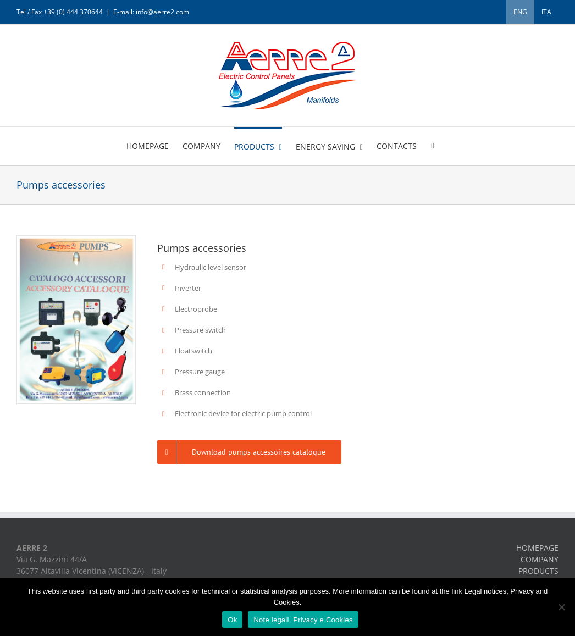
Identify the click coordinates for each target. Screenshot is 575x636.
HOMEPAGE (537, 548)
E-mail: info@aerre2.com (151, 11)
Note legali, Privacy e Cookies (302, 620)
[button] (432, 145)
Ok (232, 620)
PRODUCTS (538, 571)
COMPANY (540, 559)
